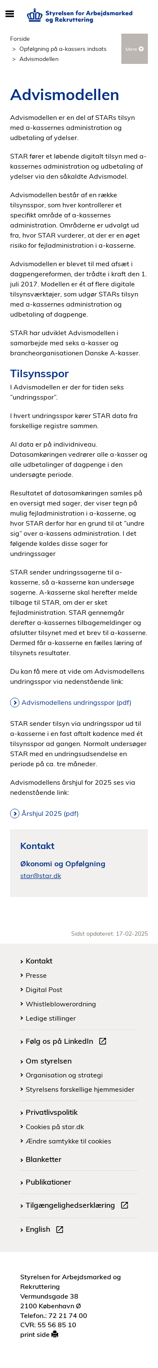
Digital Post (44, 989)
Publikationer (48, 1181)
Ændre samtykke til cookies (68, 1141)
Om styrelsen (49, 1060)
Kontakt (39, 960)
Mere (135, 49)
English (46, 1230)
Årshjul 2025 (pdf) (50, 813)
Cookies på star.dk (55, 1126)
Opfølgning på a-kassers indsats (63, 48)
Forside (20, 38)
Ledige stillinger (51, 1018)
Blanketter (44, 1159)
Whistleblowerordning (61, 1004)
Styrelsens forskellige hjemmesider (80, 1089)
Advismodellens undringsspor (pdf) (76, 702)
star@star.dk (40, 875)
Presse (36, 975)
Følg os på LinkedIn (68, 1042)
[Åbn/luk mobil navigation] (9, 14)
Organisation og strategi (64, 1075)
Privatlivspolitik (52, 1112)
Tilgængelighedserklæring (79, 1206)
